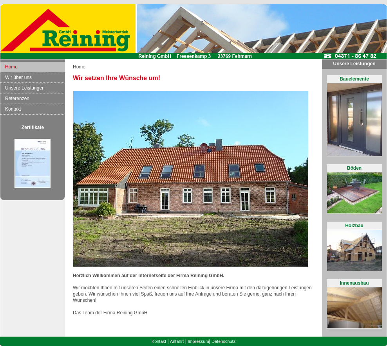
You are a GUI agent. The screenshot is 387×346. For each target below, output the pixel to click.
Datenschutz (223, 341)
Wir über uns (18, 77)
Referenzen (17, 98)
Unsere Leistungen (25, 88)
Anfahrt (177, 341)
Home (11, 67)
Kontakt (13, 109)
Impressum (198, 341)
